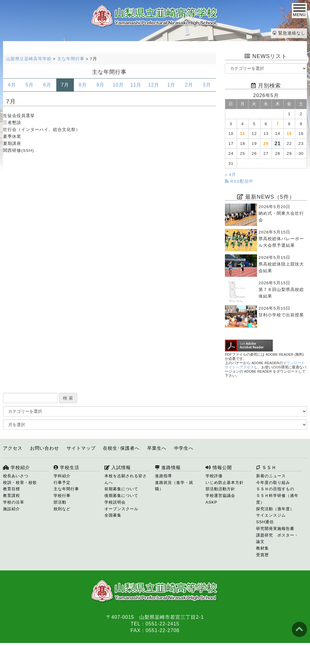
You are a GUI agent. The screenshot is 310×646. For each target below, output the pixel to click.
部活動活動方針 (220, 489)
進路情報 (168, 467)
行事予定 (62, 482)
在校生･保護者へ (121, 448)
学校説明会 (115, 502)
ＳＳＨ (266, 467)
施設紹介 (11, 509)
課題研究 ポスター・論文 (277, 538)
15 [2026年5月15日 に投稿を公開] (289, 133)
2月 (189, 84)
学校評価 (214, 476)
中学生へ (183, 448)
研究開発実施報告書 (275, 528)
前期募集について (121, 489)
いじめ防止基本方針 (225, 482)
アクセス (12, 448)
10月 (118, 84)
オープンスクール (121, 509)
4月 (12, 84)
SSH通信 (265, 522)
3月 (207, 84)
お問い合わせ (44, 448)
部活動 (60, 502)
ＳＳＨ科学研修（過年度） (277, 498)
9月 (100, 84)
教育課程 (11, 495)
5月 (29, 84)
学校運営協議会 (220, 495)
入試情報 (117, 467)
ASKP (211, 502)
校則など (62, 509)
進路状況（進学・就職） (174, 485)
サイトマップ (81, 448)
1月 (171, 84)
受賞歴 (262, 555)
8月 (83, 84)
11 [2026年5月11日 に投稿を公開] (242, 133)
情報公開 (219, 467)
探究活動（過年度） (275, 509)
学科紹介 (62, 476)
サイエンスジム (271, 515)
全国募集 (112, 515)
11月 (136, 84)
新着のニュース (271, 476)
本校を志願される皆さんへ (125, 479)
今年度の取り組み (273, 482)
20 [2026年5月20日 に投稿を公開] (266, 143)
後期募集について (121, 495)
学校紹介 (16, 467)
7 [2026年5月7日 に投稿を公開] (277, 124)
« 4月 (230, 174)
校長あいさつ (15, 476)
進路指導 (163, 476)
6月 (47, 84)
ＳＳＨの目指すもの (275, 489)
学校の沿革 (13, 502)
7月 (65, 84)
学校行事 (62, 495)
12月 (153, 84)
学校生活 (66, 467)
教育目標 (11, 489)
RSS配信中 (239, 181)
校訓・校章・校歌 (20, 482)
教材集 (262, 548)
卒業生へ (157, 448)
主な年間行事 (66, 489)
